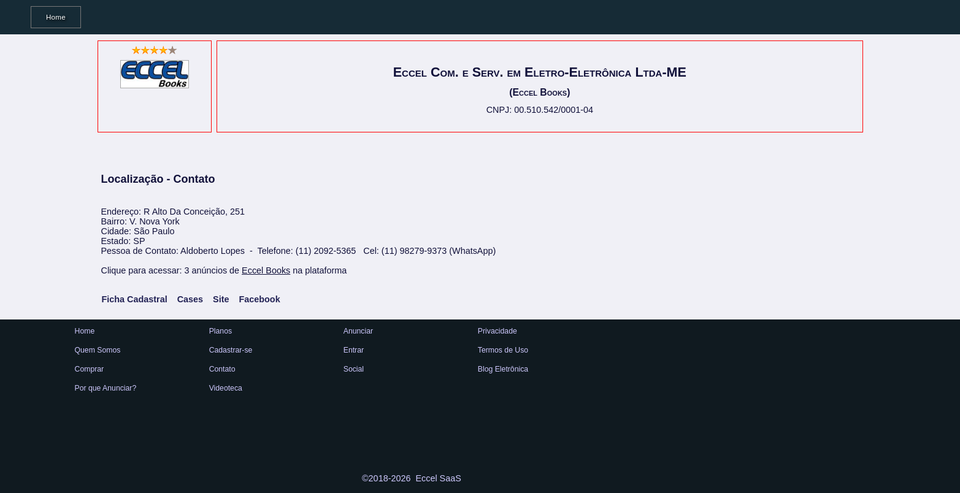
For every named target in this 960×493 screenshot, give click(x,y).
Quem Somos (98, 350)
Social (354, 369)
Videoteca (225, 388)
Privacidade (497, 331)
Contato (222, 369)
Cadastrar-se (231, 350)
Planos (220, 331)
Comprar (89, 369)
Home (56, 17)
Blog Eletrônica (503, 369)
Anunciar (358, 331)
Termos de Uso (503, 350)
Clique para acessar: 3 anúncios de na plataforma (224, 270)
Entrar (354, 350)
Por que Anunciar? (106, 388)
